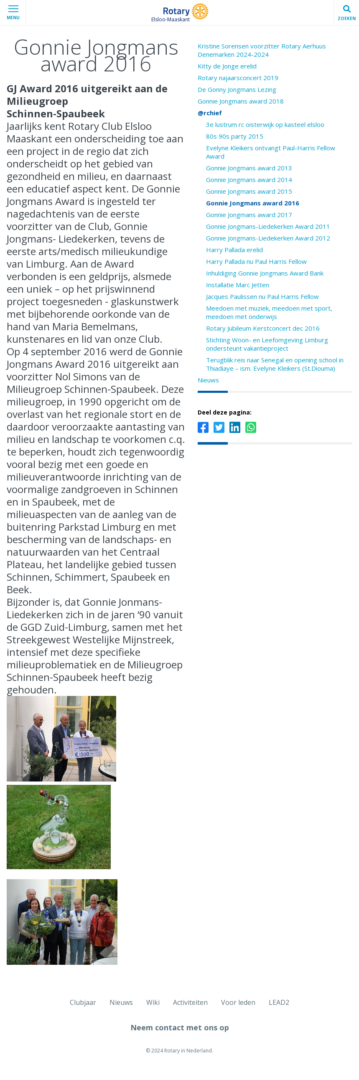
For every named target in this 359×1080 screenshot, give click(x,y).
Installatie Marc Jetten (237, 285)
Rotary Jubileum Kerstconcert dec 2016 (263, 328)
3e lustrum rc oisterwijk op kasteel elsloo (265, 124)
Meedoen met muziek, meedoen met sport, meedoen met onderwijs (269, 312)
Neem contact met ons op (179, 1027)
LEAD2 (279, 1002)
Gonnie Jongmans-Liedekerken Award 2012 (268, 238)
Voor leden (238, 1002)
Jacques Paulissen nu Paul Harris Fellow (262, 296)
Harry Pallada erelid (234, 249)
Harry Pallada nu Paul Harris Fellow (256, 261)
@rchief (210, 113)
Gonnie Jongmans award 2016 (252, 203)
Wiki (153, 1002)
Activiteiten (190, 1002)
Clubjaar (83, 1002)
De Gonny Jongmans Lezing (237, 89)
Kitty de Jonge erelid (227, 66)
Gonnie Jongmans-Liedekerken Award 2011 (268, 226)
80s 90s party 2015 (234, 136)
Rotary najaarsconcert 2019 (238, 77)
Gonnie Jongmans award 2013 (249, 168)
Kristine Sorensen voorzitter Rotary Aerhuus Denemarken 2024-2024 (262, 50)
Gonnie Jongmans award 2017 (249, 214)
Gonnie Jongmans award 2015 (249, 191)
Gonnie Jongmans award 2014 (249, 179)
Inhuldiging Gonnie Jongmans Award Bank (264, 273)
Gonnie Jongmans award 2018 (241, 101)
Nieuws (208, 380)
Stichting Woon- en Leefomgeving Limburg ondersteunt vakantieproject (267, 344)
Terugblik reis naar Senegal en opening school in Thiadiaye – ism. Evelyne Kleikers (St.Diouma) (275, 364)
